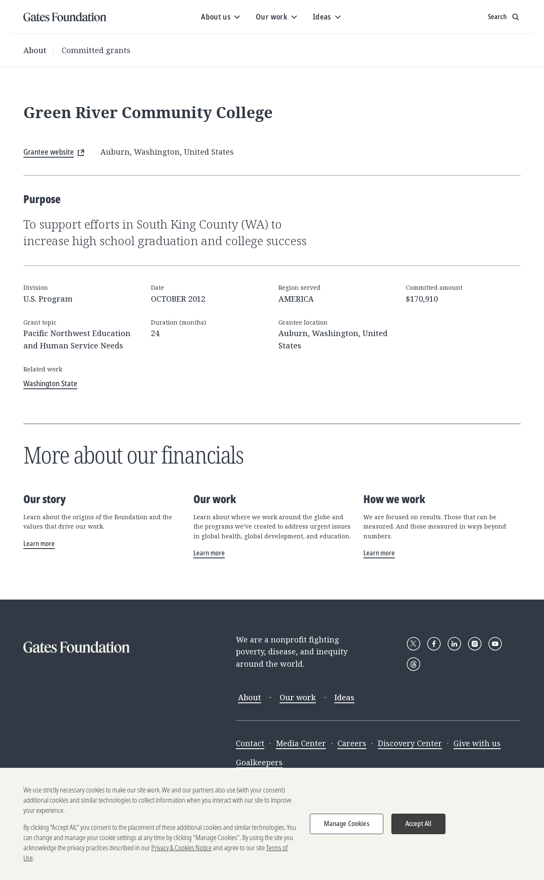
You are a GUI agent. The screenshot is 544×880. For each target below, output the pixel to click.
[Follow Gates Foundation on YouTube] (495, 643)
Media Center (301, 743)
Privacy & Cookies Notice (181, 853)
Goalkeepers (259, 762)
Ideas (344, 697)
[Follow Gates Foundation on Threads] (413, 664)
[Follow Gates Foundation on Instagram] (474, 643)
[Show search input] (504, 17)
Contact (250, 743)
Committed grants (96, 50)
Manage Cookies (346, 829)
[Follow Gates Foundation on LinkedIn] (454, 643)
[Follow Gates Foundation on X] (413, 643)
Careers (351, 743)
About (34, 50)
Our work (298, 697)
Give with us (477, 743)
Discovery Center (410, 743)
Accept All (418, 829)
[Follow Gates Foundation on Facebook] (434, 643)
